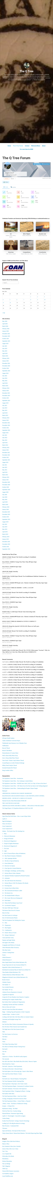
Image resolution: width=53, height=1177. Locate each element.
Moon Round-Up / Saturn (8, 1064)
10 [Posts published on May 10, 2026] (44, 299)
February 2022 (5, 447)
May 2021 (4, 469)
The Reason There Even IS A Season (11, 910)
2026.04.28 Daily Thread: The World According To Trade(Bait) (19, 631)
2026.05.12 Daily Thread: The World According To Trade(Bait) (19, 557)
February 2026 (5, 328)
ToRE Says (5, 1168)
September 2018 (6, 549)
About (43, 146)
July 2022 (4, 435)
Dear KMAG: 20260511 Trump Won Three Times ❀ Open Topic (19, 562)
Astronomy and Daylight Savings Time (11, 1019)
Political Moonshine (7, 1161)
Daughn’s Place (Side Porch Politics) (11, 1141)
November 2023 (6, 395)
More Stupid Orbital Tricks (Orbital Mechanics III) (14, 962)
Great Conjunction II (7, 828)
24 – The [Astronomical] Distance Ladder (12, 890)
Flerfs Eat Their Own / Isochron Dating (11, 1111)
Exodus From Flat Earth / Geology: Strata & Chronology (15, 1120)
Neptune (4, 1076)
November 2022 (6, 425)
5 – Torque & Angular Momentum (10, 843)
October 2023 (5, 398)
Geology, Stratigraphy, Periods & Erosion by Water (14, 1098)
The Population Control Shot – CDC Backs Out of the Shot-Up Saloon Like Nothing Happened (25, 786)
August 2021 (5, 462)
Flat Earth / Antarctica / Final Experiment (12, 1066)
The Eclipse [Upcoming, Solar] (9, 1044)
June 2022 (4, 437)
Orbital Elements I (6, 957)
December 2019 (6, 512)
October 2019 (5, 516)
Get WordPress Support (7, 1173)
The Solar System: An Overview (10, 1034)
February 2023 (5, 417)
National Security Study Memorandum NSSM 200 (14, 800)
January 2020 (5, 509)
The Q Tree (26, 71)
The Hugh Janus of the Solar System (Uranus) (13, 1029)
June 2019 (4, 526)
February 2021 (5, 477)
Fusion (4, 955)
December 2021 (6, 452)
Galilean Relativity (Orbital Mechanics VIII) (13, 974)
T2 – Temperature (6, 925)
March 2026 (5, 326)
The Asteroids (5, 1059)
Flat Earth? (5, 1049)
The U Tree (5, 1151)
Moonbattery (5, 1158)
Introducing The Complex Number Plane (12, 999)
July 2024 (4, 375)
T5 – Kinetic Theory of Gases (9, 932)
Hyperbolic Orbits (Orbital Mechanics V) (12, 967)
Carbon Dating (5, 1118)
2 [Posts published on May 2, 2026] (37, 296)
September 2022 (6, 430)
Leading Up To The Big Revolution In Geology (13, 1123)
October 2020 (5, 487)
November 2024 (6, 365)
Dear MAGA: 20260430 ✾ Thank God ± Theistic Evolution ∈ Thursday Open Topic (24, 616)
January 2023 (5, 420)
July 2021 (4, 465)
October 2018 (5, 546)
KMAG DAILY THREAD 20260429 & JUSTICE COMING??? (19, 621)
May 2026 (4, 321)
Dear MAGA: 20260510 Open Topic (12, 566)
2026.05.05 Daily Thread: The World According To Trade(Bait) (19, 592)
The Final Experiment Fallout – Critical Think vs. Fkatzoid (16, 1101)
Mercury (4, 1039)
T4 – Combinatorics (7, 930)
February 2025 (5, 358)
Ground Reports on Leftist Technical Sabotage (13, 763)
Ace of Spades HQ (6, 1153)
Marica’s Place (5, 1143)
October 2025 (5, 338)
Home (9, 146)
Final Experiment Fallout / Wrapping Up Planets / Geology (16, 1091)
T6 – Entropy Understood (8, 935)
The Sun (4, 1051)
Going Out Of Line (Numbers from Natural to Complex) (15, 997)
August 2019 (5, 521)
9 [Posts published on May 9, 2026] (37, 299)
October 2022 (5, 427)
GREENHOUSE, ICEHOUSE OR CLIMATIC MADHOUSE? (17, 793)
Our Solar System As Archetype (9, 915)
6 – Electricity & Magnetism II (9, 846)
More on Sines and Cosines (8, 1007)
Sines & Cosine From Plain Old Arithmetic (12, 1009)
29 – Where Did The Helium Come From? (12, 903)
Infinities (4, 1021)
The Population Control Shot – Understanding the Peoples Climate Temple (20, 788)
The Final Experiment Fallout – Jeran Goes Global (14, 1096)
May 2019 (4, 529)
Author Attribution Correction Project (11, 740)
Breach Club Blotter (7, 750)
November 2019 (6, 514)
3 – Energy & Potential (7, 838)
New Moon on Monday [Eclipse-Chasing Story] (13, 1046)
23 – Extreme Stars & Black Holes (10, 888)
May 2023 (4, 410)
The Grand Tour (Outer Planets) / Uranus (12, 1073)
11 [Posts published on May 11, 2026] (3, 302)
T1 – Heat (4, 922)
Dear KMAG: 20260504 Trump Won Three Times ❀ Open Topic (19, 597)
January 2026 (5, 331)
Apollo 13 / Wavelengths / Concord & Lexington (14, 1116)
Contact (27, 146)
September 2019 (6, 519)
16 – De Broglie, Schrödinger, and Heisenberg (13, 870)
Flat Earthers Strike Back (8, 1093)
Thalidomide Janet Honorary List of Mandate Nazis (14, 743)
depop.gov (4, 790)
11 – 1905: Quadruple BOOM (9, 858)
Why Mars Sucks (6, 950)
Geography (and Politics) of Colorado (11, 945)
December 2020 (6, 482)
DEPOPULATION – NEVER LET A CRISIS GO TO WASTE (17, 798)
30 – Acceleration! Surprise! (9, 905)
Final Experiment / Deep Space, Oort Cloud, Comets (14, 1083)
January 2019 (5, 539)
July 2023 (4, 405)
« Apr (3, 312)
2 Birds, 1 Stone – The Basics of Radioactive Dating (14, 1103)
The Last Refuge (6, 1163)
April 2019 (5, 531)
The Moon (4, 1036)
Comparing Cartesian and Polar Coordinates (12, 1004)
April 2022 (5, 442)
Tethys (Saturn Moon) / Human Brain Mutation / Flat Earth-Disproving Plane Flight (22, 1133)
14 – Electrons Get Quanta (8, 865)
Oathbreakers (5, 745)
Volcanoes (4, 1128)
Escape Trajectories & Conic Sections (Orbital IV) (14, 965)
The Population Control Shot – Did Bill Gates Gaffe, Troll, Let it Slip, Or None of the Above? (24, 783)
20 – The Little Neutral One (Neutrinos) (11, 880)
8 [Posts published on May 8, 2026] (30, 299)
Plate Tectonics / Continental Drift (10, 1125)
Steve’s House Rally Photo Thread (10, 758)
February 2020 (5, 507)
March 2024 (5, 385)
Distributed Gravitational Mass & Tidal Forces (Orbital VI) (16, 969)
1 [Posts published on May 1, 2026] (30, 296)
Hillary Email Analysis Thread (9, 765)
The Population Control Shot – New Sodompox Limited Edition (17, 781)
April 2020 (5, 502)
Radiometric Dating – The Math (10, 1108)
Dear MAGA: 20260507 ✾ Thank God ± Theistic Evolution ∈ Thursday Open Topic (24, 583)
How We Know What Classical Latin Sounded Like (14, 1026)
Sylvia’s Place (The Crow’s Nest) (10, 1148)
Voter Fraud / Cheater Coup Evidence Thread (13, 760)
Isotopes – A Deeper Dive (8, 1106)
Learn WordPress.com (7, 1176)
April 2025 (5, 353)
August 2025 (5, 343)
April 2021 (5, 472)
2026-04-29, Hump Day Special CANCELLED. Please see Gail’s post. (20, 626)
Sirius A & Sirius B (7, 823)
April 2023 (5, 413)
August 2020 (5, 492)
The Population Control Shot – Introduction (12, 778)
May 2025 (4, 351)
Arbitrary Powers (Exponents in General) (12, 992)
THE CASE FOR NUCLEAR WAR (10, 803)
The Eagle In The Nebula (8, 942)
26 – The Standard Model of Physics (11, 895)
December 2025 (6, 333)
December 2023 (6, 393)
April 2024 (5, 383)
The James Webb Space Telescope (10, 908)
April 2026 (5, 323)
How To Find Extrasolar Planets (10, 917)
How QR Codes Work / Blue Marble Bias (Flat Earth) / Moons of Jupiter (19, 1061)
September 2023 (6, 400)
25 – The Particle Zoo (7, 893)
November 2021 (6, 455)
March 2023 (5, 415)
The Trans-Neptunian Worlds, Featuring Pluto (13, 1081)
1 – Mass (4, 833)
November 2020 (6, 484)
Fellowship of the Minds (8, 1156)
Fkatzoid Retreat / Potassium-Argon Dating (12, 1113)
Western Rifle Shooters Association (10, 1171)
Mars (3, 1054)
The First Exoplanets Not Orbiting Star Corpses (13, 920)
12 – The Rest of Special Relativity (10, 861)
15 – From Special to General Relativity (11, 868)
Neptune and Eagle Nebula (8, 940)
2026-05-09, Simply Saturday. (10, 571)
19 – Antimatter (6, 878)
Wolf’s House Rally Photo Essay (10, 755)
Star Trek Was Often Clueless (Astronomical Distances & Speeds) (18, 1024)
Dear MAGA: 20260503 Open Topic (12, 602)
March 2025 (5, 356)
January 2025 (5, 361)
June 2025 (4, 348)
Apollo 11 (4, 818)
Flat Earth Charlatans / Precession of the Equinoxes (14, 1088)
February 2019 (5, 536)
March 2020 (5, 504)
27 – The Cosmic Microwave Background (12, 898)
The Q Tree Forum (18, 146)
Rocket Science (6, 979)
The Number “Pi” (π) (7, 989)
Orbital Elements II (7, 960)
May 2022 (4, 440)
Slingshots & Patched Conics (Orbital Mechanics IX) (14, 977)
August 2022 (5, 432)
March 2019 (5, 534)
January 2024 (5, 390)
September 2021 (6, 460)
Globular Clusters (6, 982)
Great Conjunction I (7, 826)
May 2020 (4, 499)
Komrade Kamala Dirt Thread (9, 767)
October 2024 (5, 368)
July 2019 (4, 524)
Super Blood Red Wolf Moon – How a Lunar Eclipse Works (16, 816)
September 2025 (6, 341)
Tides (3, 1031)
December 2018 (6, 541)
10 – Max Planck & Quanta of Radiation (12, 856)
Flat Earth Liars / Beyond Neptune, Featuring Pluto (14, 1078)
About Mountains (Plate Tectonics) (10, 947)
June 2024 (4, 378)
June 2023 (4, 408)
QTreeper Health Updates (8, 738)
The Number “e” (6, 984)
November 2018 (6, 544)
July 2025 (4, 346)
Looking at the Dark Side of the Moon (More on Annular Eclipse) (17, 1017)
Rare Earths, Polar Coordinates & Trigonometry (13, 1002)
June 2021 (4, 467)
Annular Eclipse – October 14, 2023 (10, 1014)
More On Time (5, 913)
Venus (3, 1041)
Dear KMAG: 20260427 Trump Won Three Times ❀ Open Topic (19, 636)
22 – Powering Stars (7, 885)
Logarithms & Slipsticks (8, 994)
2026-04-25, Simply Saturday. (10, 645)
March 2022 (5, 445)
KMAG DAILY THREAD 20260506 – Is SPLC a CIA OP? (18, 587)
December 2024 (6, 363)
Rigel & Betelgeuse (7, 821)
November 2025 (6, 336)
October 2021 (5, 457)
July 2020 (4, 494)
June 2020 (4, 497)
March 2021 (5, 474)
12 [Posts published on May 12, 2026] (10, 302)
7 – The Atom (5, 848)
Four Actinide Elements (8, 987)
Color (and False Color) (8, 937)
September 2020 (6, 489)
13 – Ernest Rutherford (7, 863)
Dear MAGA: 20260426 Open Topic (12, 640)
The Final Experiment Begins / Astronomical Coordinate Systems (17, 1086)
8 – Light (4, 851)
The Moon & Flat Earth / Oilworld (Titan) (12, 1069)
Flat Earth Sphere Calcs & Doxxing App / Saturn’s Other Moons (17, 1071)
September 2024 (6, 370)
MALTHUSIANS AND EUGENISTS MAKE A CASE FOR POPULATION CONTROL (23, 795)
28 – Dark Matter (6, 900)
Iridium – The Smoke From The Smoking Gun (13, 831)
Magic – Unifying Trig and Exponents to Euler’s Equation (16, 1012)
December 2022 (6, 422)
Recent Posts (45, 164)
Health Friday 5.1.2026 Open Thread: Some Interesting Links (18, 611)
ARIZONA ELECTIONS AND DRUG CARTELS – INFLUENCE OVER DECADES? (23, 805)
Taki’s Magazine (6, 1166)
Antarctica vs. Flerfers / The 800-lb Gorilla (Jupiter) (14, 1056)
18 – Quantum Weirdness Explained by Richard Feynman (16, 875)
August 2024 (5, 373)
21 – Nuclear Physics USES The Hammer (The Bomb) (15, 883)
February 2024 (5, 388)
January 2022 (5, 450)
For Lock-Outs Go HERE (26, 149)
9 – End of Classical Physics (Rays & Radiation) (13, 853)
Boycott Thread (6, 748)
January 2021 (5, 479)
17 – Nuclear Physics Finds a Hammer (11, 873)
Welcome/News (35, 146)
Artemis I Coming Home (8, 952)
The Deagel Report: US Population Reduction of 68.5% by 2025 (17, 808)
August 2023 (5, 403)
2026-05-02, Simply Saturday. (10, 607)
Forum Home (37, 164)
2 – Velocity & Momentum (8, 836)
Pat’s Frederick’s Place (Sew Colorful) (11, 1146)
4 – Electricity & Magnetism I (9, 841)
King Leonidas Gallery (7, 770)
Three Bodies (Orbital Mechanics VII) (11, 972)
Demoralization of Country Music (10, 753)
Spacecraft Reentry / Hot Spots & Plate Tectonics (14, 1130)
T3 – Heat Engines (6, 927)
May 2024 (4, 380)
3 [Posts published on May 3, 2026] (44, 296)
